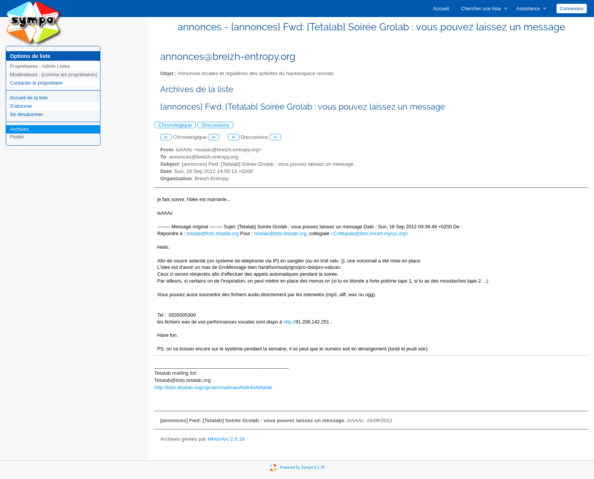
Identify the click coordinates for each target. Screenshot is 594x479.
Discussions (215, 125)
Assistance (528, 8)
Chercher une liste (481, 8)
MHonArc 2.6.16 (226, 439)
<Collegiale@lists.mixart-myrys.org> (369, 233)
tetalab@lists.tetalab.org (213, 233)
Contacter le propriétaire (36, 83)
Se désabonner (26, 114)
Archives (19, 129)
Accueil (441, 8)
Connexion (571, 8)
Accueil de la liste (29, 98)
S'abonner (21, 106)
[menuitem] (441, 8)
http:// (289, 322)
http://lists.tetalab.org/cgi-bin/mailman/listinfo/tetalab (213, 387)
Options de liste (30, 56)
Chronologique (175, 125)
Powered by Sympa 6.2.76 (302, 467)
